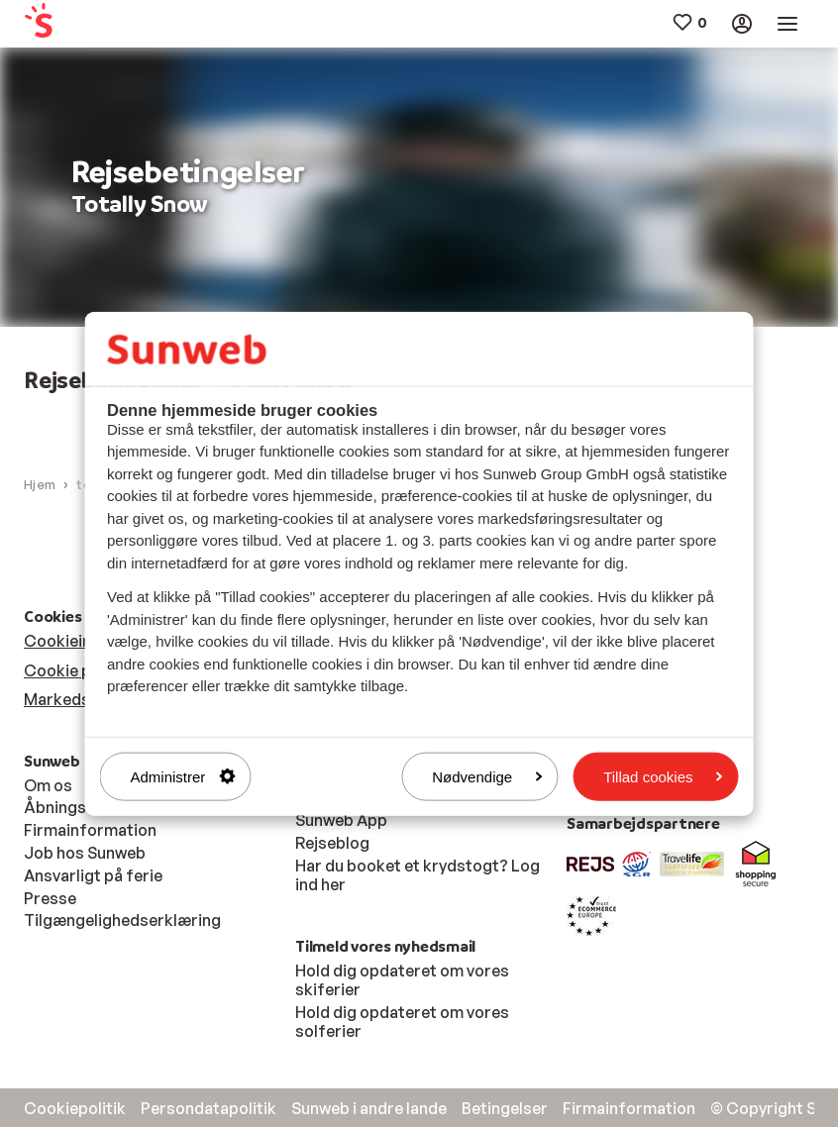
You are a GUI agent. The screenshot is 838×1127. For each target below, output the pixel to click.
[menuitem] (90, 24)
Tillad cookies (662, 776)
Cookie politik (76, 670)
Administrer (183, 776)
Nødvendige (487, 776)
